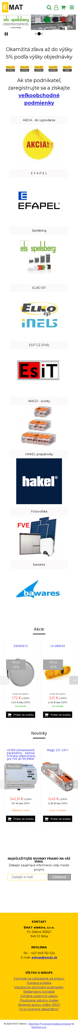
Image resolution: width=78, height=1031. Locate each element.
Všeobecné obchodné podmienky (39, 987)
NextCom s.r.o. (39, 1027)
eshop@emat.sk (44, 957)
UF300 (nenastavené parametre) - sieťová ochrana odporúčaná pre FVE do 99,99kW (21, 754)
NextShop (34, 1023)
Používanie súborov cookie (39, 1000)
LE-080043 (58, 646)
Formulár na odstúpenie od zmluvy (39, 978)
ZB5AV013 (21, 646)
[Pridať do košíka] (20, 715)
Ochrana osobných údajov (39, 996)
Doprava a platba (39, 983)
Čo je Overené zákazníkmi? (39, 1009)
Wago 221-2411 (57, 750)
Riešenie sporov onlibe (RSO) (39, 1005)
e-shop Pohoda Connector (56, 1023)
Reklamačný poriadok (39, 992)
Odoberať (59, 877)
